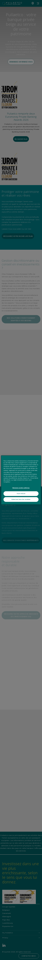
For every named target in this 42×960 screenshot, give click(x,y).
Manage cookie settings (21, 488)
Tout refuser (21, 493)
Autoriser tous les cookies (21, 499)
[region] (21, 480)
